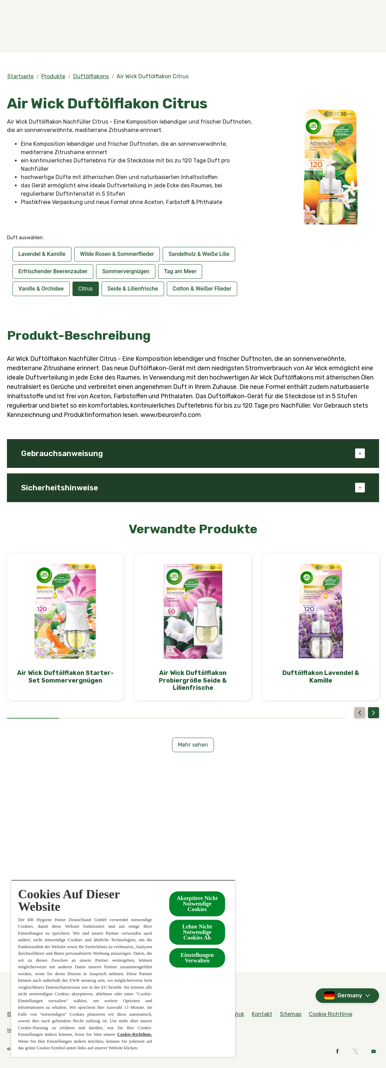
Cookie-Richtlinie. (134, 1034)
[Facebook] (337, 1051)
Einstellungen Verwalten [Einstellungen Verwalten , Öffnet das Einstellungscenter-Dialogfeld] (197, 957)
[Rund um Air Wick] (356, 9)
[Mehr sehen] (193, 745)
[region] (123, 968)
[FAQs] (320, 9)
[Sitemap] (291, 1014)
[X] (355, 1051)
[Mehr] (348, 33)
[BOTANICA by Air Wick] (196, 33)
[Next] (373, 712)
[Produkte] (128, 33)
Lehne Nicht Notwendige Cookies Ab (197, 932)
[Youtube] (373, 1051)
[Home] (21, 33)
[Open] (372, 34)
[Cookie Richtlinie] (331, 1014)
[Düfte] (80, 33)
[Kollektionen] (258, 33)
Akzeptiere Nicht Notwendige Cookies (197, 903)
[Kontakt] (311, 33)
